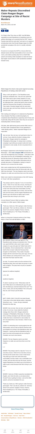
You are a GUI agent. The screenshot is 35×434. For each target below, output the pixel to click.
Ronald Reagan (8, 415)
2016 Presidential (27, 417)
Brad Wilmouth (5, 22)
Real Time (21, 415)
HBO (8, 420)
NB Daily (3, 420)
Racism (20, 417)
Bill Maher (10, 413)
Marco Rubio (26, 413)
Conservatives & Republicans (8, 417)
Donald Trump (18, 413)
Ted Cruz (15, 415)
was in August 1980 (17, 152)
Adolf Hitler (4, 413)
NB (2, 415)
